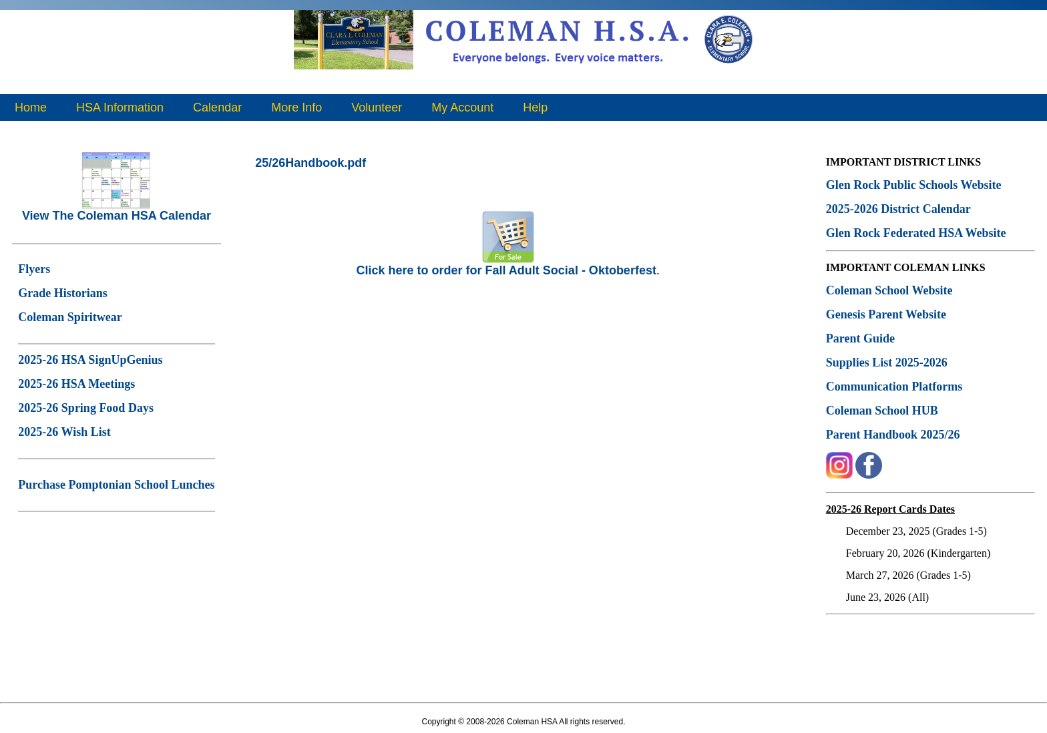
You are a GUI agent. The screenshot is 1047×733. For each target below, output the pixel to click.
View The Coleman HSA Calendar (116, 210)
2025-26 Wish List (64, 432)
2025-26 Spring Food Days (86, 408)
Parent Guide (862, 338)
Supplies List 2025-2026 (887, 362)
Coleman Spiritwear (70, 317)
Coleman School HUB (882, 410)
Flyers (34, 269)
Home (30, 107)
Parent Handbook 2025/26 (893, 434)
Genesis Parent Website (886, 314)
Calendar (217, 107)
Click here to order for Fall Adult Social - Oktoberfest (506, 265)
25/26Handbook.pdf (310, 163)
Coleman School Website (889, 290)
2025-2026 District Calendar (898, 209)
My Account (462, 107)
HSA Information (119, 107)
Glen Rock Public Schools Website (914, 185)
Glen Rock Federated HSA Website (916, 233)
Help (535, 107)
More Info (296, 107)
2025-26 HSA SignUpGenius (90, 359)
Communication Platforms (894, 386)
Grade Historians (63, 293)
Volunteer (377, 107)
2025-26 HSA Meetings (76, 384)
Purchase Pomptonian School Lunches (116, 484)
